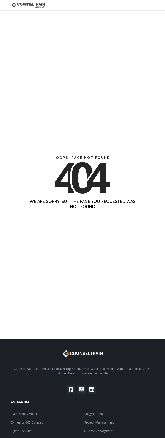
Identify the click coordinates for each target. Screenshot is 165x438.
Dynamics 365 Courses (27, 422)
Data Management (24, 414)
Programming (93, 414)
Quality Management (99, 431)
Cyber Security (21, 431)
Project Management (99, 422)
